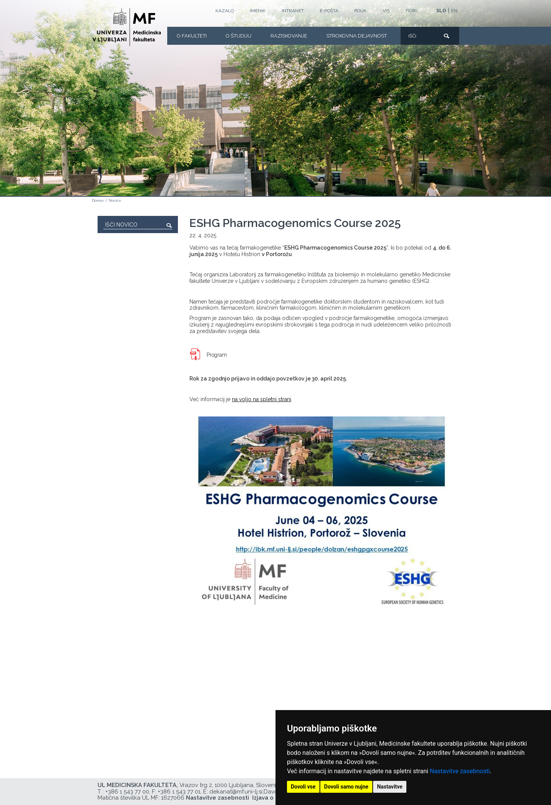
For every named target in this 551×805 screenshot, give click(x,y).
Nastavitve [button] (390, 787)
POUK (360, 10)
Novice (115, 200)
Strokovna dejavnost (356, 36)
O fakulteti (192, 36)
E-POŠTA (329, 10)
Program (217, 355)
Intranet (293, 10)
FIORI (411, 10)
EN (454, 10)
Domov (98, 200)
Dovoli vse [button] (303, 787)
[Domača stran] (126, 27)
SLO (441, 10)
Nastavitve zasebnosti (460, 771)
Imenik (258, 10)
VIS (386, 10)
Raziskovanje (289, 36)
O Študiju (238, 36)
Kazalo (224, 10)
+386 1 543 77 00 (127, 791)
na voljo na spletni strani (261, 399)
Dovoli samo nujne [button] (346, 787)
